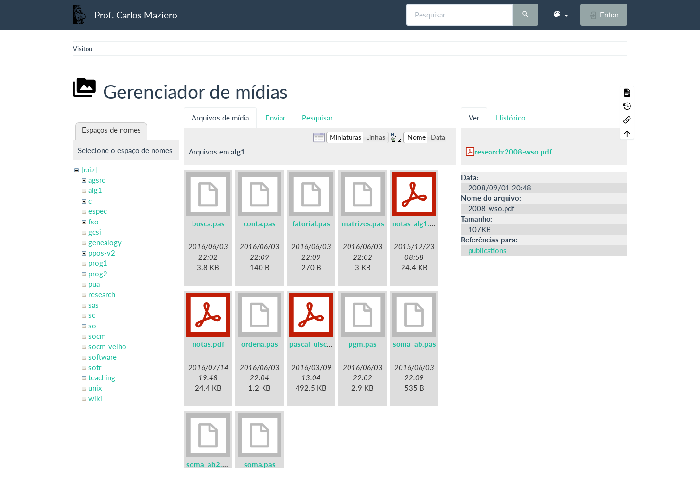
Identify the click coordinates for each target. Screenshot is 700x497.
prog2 (97, 273)
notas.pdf (208, 344)
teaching (101, 377)
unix (95, 387)
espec (97, 210)
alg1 (95, 190)
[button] (560, 14)
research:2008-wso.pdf (513, 151)
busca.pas (208, 223)
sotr (94, 367)
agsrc (96, 179)
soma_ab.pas (414, 344)
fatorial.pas (311, 223)
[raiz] (89, 169)
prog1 (97, 262)
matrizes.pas (363, 223)
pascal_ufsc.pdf (314, 344)
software (102, 356)
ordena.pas (259, 344)
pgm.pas (363, 344)
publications (487, 250)
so (92, 325)
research (101, 294)
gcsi (94, 231)
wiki (95, 398)
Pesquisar (317, 117)
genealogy (105, 242)
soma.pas (260, 464)
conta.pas (260, 223)
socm (96, 335)
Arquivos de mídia (220, 117)
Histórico (510, 117)
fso (93, 221)
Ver (474, 117)
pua (94, 283)
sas (93, 304)
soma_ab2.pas (210, 464)
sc (91, 314)
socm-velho (107, 346)
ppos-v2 (101, 252)
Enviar (275, 117)
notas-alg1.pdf (416, 223)
